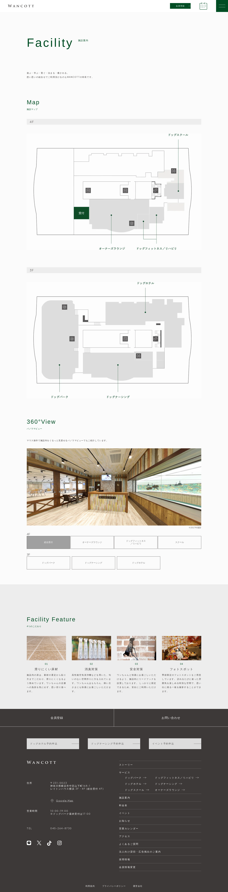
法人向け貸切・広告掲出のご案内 (140, 851)
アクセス (124, 836)
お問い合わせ (171, 717)
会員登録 (180, 6)
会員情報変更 (127, 867)
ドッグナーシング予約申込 (107, 743)
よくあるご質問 (129, 843)
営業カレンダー (129, 828)
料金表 (123, 805)
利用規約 (90, 886)
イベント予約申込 (163, 743)
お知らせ (124, 820)
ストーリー (126, 764)
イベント (124, 813)
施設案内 (124, 797)
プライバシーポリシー (114, 886)
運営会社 (137, 886)
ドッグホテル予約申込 (44, 743)
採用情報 (124, 859)
